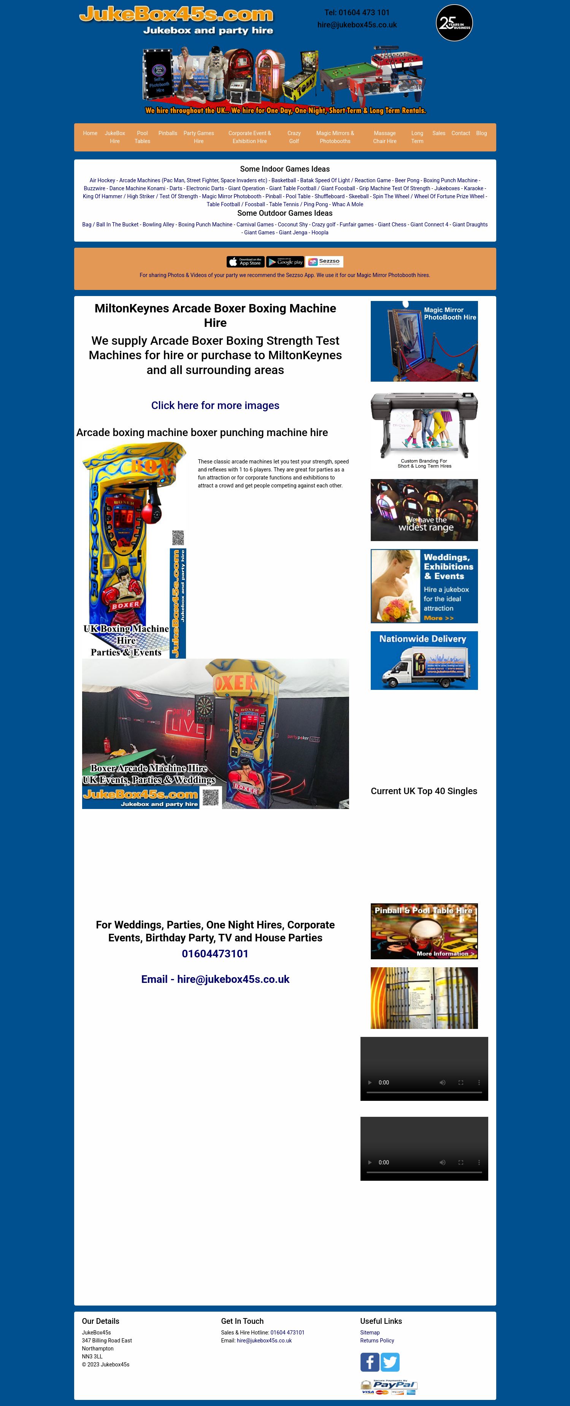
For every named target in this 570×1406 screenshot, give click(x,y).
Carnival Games (255, 224)
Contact (461, 133)
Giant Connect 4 (430, 224)
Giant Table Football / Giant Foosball (312, 188)
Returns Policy (377, 1341)
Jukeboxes (447, 188)
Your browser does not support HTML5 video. (424, 1069)
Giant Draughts (470, 224)
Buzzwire (94, 188)
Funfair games (357, 224)
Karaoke (473, 188)
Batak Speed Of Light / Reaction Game (345, 180)
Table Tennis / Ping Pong (298, 204)
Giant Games (259, 232)
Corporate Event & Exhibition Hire (250, 137)
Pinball (273, 196)
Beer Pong (407, 180)
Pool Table (298, 196)
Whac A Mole (347, 204)
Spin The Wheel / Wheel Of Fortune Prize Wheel (428, 196)
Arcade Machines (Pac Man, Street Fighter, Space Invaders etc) (193, 180)
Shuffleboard (329, 196)
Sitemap (370, 1333)
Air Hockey (102, 180)
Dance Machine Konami (137, 188)
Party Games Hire (199, 137)
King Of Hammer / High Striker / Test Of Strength (140, 196)
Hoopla (320, 232)
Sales (439, 133)
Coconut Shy (293, 224)
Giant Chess (392, 224)
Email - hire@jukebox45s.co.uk (215, 979)
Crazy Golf (294, 137)
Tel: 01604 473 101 (357, 12)
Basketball (284, 180)
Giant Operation (246, 188)
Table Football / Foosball (236, 204)
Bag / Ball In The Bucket (110, 224)
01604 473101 (287, 1333)
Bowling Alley (158, 224)
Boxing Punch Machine (451, 180)
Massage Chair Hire (385, 137)
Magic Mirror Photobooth (231, 196)
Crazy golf (323, 224)
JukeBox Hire (115, 137)
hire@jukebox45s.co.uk (357, 24)
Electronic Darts (205, 188)
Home (90, 133)
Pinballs (168, 133)
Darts (176, 188)
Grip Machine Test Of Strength (394, 188)
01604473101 (215, 953)
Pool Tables (142, 137)
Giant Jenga (293, 232)
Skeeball (358, 196)
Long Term (417, 137)
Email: (229, 1341)
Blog (481, 133)
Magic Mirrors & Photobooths (335, 137)
